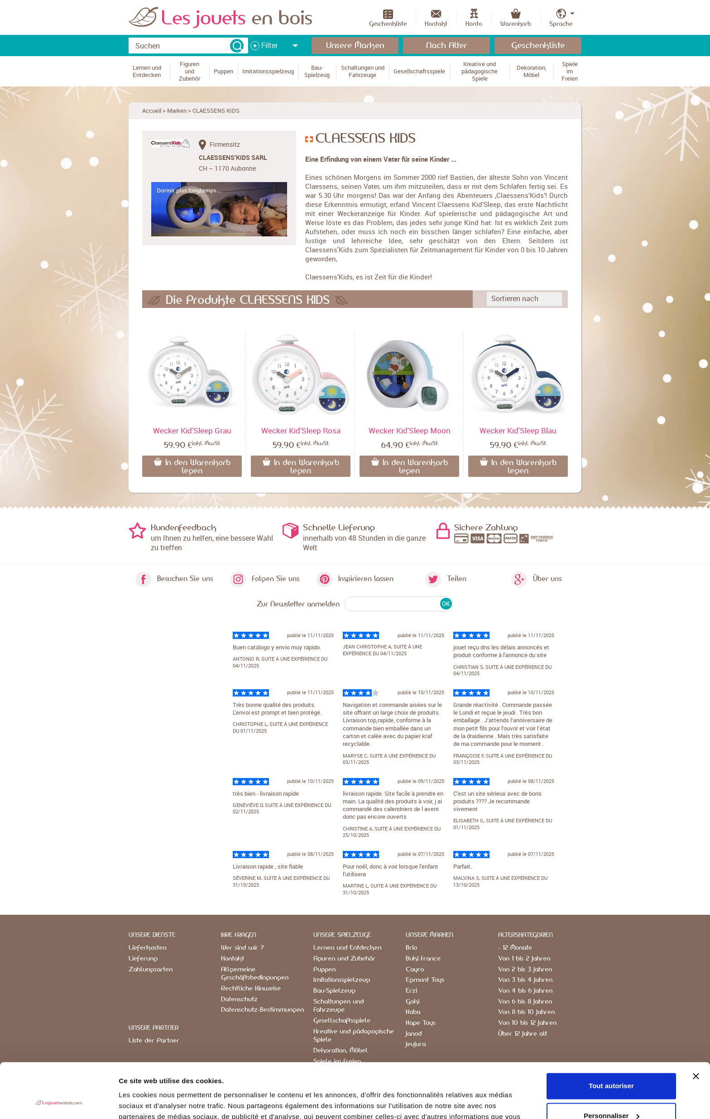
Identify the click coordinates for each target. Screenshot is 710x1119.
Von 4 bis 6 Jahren (525, 991)
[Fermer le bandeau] (696, 1025)
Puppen (324, 969)
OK (446, 604)
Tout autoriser (611, 1034)
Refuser (611, 1094)
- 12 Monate (515, 948)
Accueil (151, 110)
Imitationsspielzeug (341, 980)
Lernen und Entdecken (347, 948)
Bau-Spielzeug (334, 991)
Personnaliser (611, 1064)
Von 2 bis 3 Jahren (525, 969)
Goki (412, 1002)
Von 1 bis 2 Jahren (524, 959)
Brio (411, 948)
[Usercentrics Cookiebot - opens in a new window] (58, 1101)
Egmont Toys (425, 980)
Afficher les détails (149, 1101)
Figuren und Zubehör (344, 959)
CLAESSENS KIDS (216, 110)
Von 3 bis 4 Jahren (525, 980)
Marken (177, 110)
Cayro (415, 969)
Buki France (423, 959)
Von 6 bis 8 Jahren (525, 1002)
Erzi (411, 991)
